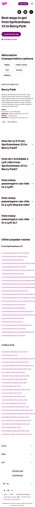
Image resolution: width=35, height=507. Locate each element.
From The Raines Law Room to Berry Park (15, 389)
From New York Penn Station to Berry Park (15, 424)
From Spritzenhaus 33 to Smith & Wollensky (16, 325)
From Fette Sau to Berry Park (11, 427)
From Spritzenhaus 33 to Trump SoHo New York (17, 270)
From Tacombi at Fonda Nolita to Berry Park (16, 420)
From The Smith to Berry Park (11, 393)
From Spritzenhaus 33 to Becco (12, 322)
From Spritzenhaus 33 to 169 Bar (12, 260)
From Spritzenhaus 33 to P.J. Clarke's (13, 267)
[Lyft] (4, 4)
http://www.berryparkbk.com (18, 117)
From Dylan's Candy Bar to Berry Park (14, 379)
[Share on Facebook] (25, 12)
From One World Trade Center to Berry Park (16, 369)
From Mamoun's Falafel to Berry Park (14, 383)
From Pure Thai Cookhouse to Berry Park (15, 376)
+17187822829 (12, 115)
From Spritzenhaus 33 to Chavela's (13, 335)
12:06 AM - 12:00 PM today (11, 112)
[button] (32, 3)
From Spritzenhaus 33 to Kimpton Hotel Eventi (17, 311)
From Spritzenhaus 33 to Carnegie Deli (14, 291)
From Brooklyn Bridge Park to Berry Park (15, 431)
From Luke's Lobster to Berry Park (13, 372)
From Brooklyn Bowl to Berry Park (13, 396)
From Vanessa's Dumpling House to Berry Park (17, 410)
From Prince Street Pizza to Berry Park (14, 400)
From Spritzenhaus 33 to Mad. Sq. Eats (14, 256)
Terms (5, 494)
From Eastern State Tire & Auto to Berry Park (16, 434)
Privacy (12, 494)
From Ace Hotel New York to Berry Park (14, 362)
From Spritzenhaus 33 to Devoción (13, 304)
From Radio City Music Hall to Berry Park (15, 417)
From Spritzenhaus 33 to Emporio (12, 273)
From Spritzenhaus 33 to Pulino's (12, 318)
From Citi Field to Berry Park (11, 386)
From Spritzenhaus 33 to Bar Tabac (13, 308)
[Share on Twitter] (19, 12)
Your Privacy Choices (11, 497)
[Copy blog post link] (31, 12)
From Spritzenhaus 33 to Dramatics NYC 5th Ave (17, 332)
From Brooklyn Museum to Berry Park (14, 352)
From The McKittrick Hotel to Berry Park (15, 407)
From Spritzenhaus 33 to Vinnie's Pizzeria (15, 253)
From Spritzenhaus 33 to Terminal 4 (13, 328)
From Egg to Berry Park (9, 355)
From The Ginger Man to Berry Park (13, 403)
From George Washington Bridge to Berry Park (17, 365)
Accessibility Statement (23, 494)
